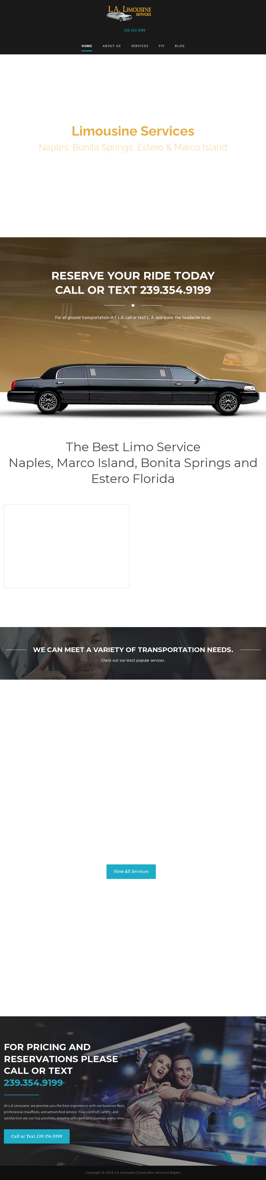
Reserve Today (133, 191)
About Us (112, 46)
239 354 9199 (134, 31)
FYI (161, 46)
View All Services (131, 871)
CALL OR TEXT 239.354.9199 (133, 290)
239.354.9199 (33, 1082)
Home (87, 46)
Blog (180, 46)
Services (139, 46)
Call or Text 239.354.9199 (36, 1136)
